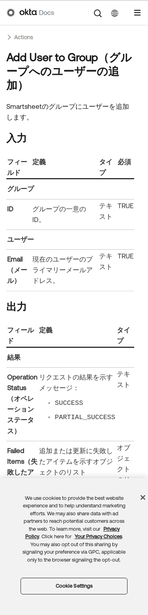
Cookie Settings (74, 586)
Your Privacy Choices (98, 536)
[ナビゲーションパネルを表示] (137, 12)
